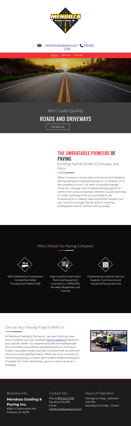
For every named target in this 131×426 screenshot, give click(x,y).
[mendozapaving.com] (65, 20)
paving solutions (56, 339)
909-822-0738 (65, 398)
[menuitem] (54, 55)
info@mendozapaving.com (61, 45)
